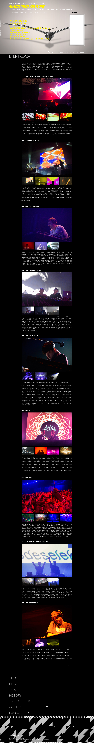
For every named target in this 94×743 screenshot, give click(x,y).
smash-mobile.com (26, 739)
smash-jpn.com (19, 739)
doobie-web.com (46, 739)
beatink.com (22, 738)
